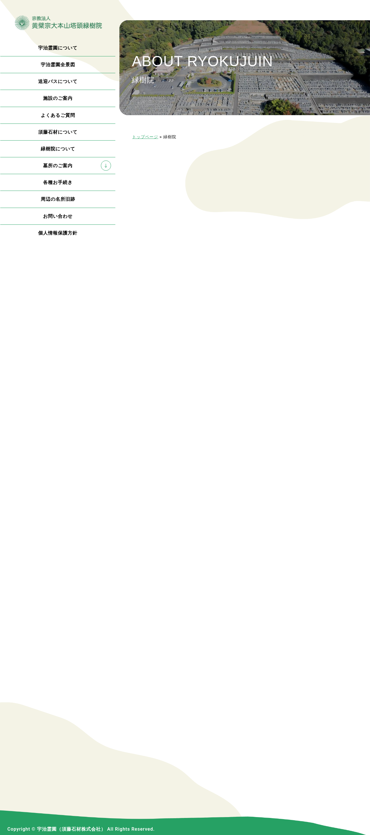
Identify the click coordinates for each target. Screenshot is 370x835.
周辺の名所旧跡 (58, 199)
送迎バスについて (57, 81)
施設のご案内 (58, 98)
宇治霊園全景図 (58, 64)
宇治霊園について (57, 48)
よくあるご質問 (58, 115)
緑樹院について (58, 149)
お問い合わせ (58, 216)
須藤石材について (57, 132)
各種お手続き (58, 182)
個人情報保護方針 (57, 233)
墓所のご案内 (58, 165)
